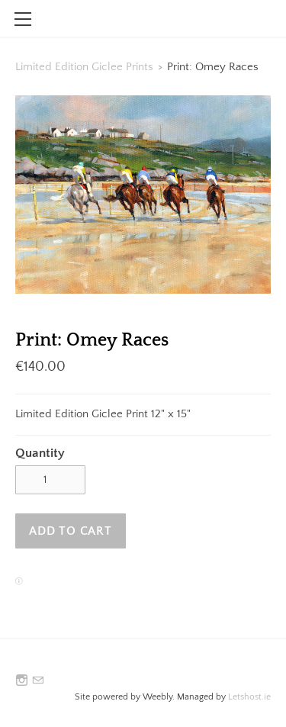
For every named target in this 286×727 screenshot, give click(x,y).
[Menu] (23, 19)
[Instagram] (21, 680)
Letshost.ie (249, 697)
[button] (70, 530)
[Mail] (37, 680)
